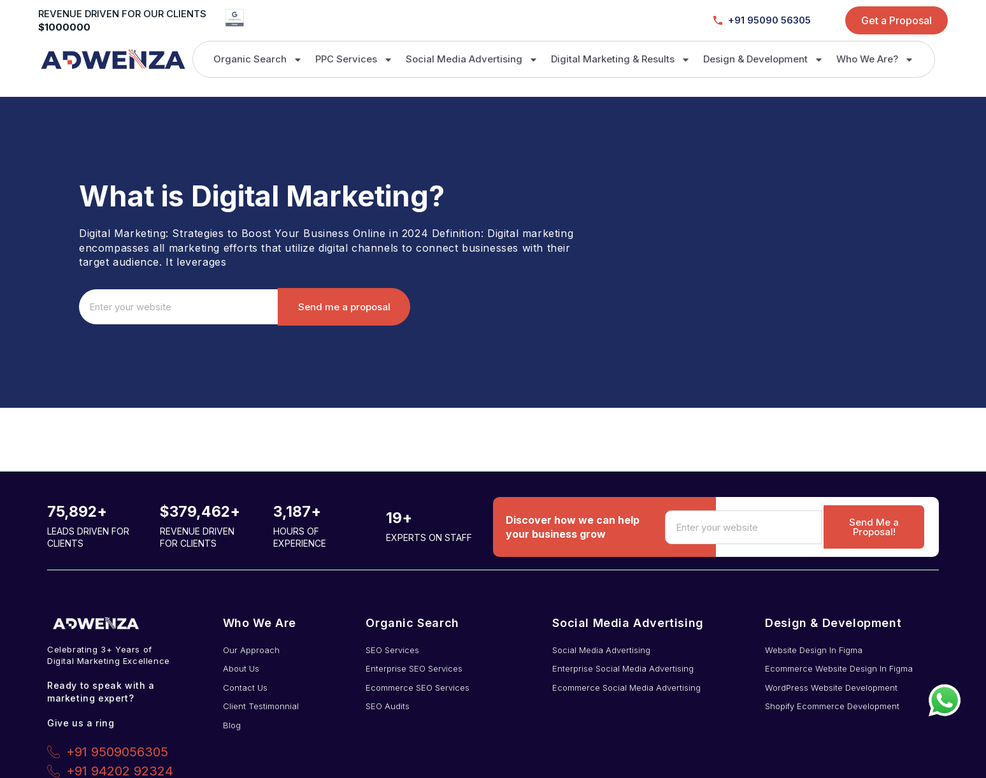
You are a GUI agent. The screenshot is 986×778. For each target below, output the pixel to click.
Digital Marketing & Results (620, 59)
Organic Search (258, 59)
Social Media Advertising (472, 59)
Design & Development (763, 59)
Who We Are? (875, 59)
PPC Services (354, 59)
